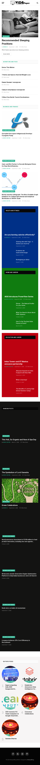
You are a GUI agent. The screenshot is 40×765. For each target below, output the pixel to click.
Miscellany (6, 36)
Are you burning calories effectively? (19, 235)
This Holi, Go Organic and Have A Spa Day (19, 440)
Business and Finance (10, 106)
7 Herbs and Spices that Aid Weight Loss (16, 75)
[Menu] (3, 3)
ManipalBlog (30, 759)
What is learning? (21, 380)
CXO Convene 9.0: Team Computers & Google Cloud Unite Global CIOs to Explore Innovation (12, 715)
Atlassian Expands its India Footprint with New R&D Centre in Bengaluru (24, 372)
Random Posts (8, 408)
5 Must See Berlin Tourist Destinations (15, 97)
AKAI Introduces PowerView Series (18, 297)
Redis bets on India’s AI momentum (13, 608)
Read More (6, 54)
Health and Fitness (12, 210)
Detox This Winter (8, 67)
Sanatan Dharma (11, 738)
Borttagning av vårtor (22, 259)
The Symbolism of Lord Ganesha (15, 472)
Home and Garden (12, 272)
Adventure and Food (10, 61)
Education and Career (13, 337)
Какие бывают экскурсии (11, 82)
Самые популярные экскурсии (13, 90)
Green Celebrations (10, 505)
